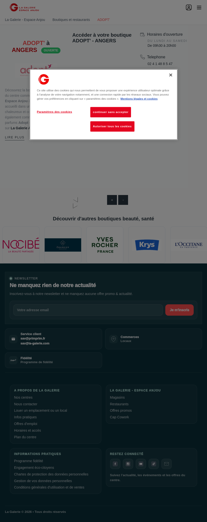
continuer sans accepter (111, 112)
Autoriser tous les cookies (112, 126)
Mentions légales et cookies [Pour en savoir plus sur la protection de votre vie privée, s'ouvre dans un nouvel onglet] (138, 98)
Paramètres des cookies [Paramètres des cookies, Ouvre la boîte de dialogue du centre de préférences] (54, 111)
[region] (104, 104)
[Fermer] (170, 75)
